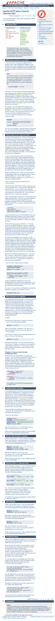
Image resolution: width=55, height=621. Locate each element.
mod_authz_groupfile (12, 33)
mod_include (10, 36)
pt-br (34, 16)
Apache (4, 7)
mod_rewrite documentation (18, 497)
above (11, 405)
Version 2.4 (26, 7)
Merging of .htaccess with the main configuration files (16, 352)
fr (26, 16)
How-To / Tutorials (34, 7)
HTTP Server (10, 7)
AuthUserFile (24, 41)
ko (31, 16)
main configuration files (11, 93)
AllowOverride (24, 31)
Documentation (18, 7)
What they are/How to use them (17, 60)
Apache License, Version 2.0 (19, 618)
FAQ (43, 3)
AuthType (23, 38)
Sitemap (52, 3)
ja (28, 16)
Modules (33, 3)
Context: (9, 122)
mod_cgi (8, 34)
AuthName (23, 39)
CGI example (42, 36)
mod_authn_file (11, 31)
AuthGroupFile (24, 42)
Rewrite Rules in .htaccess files (17, 463)
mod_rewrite (9, 145)
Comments (41, 43)
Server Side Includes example (46, 31)
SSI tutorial (16, 458)
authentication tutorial (18, 431)
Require (22, 44)
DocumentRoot (28, 383)
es (23, 16)
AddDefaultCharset (11, 108)
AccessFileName (25, 30)
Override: (9, 125)
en (20, 16)
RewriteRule (16, 224)
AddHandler (23, 34)
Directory (12, 55)
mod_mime (8, 38)
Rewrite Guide (9, 234)
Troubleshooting (43, 38)
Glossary (47, 3)
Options (22, 33)
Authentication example (44, 29)
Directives (38, 3)
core (7, 30)
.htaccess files (42, 19)
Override (20, 111)
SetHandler (23, 36)
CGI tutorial (16, 532)
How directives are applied (45, 27)
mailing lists (34, 611)
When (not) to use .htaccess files (18, 135)
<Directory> (22, 177)
